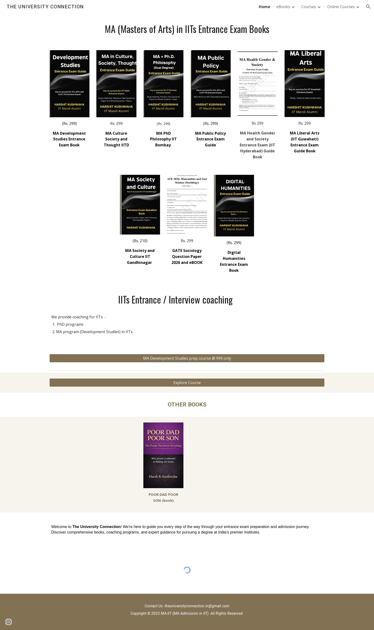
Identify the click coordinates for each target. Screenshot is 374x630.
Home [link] (264, 6)
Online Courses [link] (341, 6)
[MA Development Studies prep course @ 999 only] (187, 358)
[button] (368, 6)
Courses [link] (308, 6)
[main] (187, 29)
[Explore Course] (187, 382)
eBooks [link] (283, 6)
